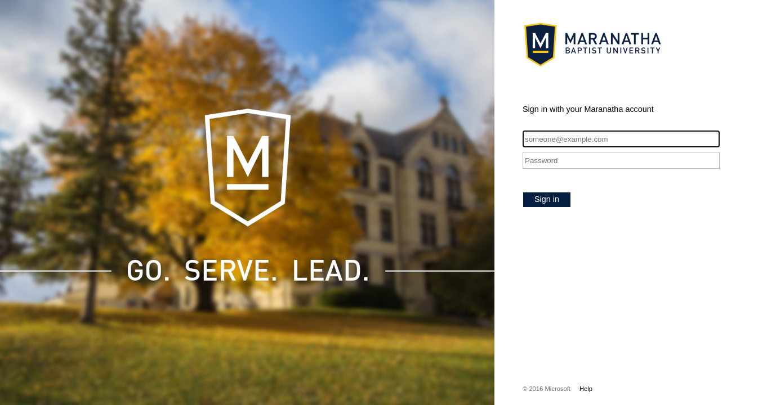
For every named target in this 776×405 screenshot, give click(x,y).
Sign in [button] (546, 199)
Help (585, 388)
